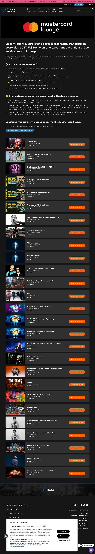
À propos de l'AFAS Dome (18, 505)
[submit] (92, 10)
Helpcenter (67, 4)
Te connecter (78, 4)
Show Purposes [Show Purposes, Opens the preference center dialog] (63, 540)
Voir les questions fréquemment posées (19, 130)
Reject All (63, 536)
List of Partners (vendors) (17, 546)
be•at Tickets (13, 517)
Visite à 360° (12, 509)
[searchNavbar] (84, 10)
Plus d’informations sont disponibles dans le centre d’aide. (75, 1)
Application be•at (14, 513)
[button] (6, 536)
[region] (42, 535)
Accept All (63, 531)
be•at (86, 510)
